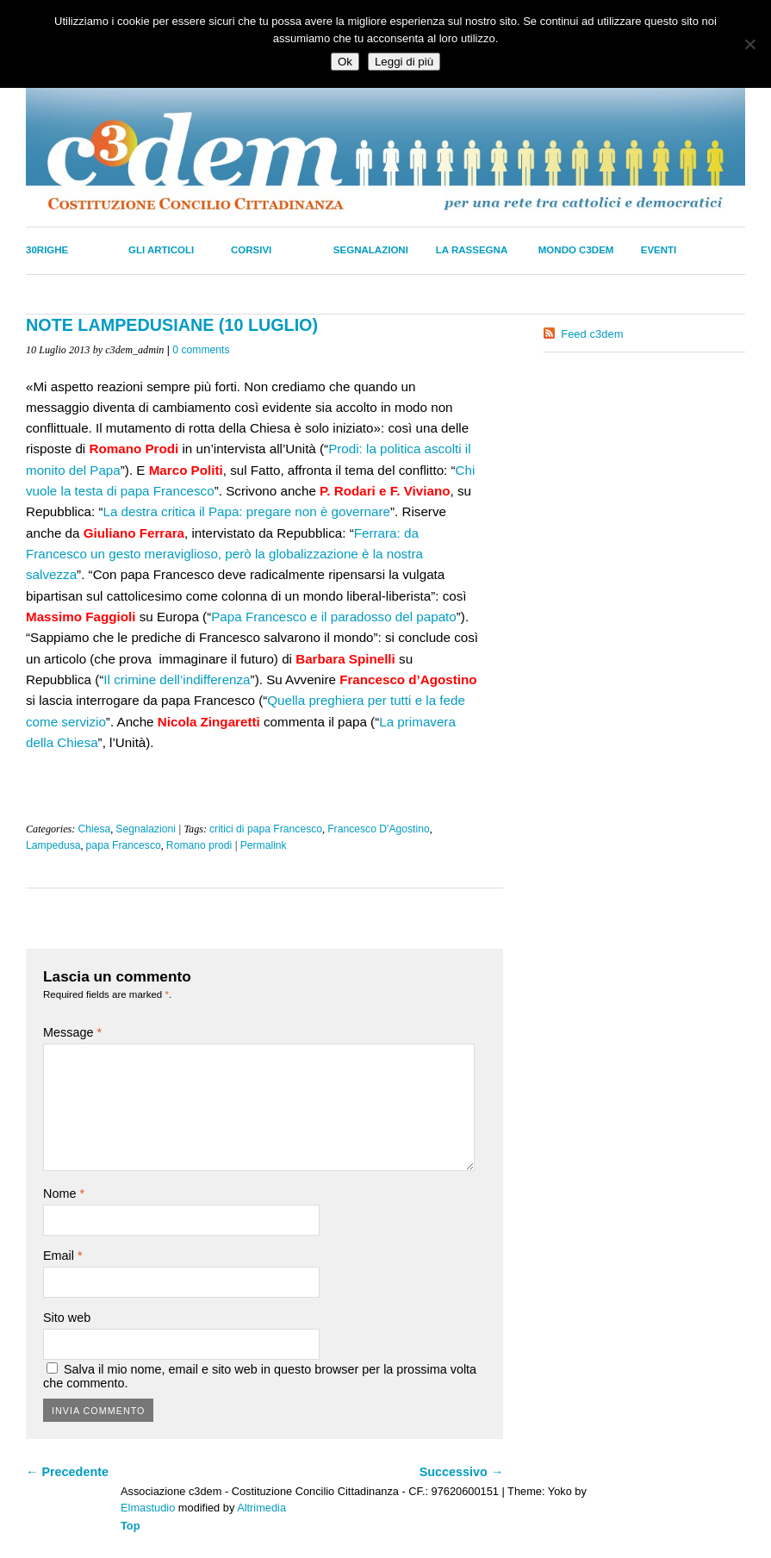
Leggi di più (404, 61)
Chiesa (94, 829)
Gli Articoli (161, 250)
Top (130, 1525)
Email (63, 1255)
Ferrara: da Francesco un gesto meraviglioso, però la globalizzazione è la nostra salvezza (224, 554)
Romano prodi (199, 845)
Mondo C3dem (576, 250)
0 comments (200, 350)
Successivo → (462, 1472)
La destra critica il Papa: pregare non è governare (246, 511)
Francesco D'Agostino (378, 829)
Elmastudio (148, 1507)
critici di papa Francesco (265, 829)
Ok (345, 61)
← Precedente (67, 1472)
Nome (63, 1193)
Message (72, 1032)
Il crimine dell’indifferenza (176, 679)
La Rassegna (471, 250)
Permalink (263, 845)
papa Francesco (123, 845)
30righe (47, 250)
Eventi (659, 250)
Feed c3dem (592, 333)
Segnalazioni (370, 250)
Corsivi (251, 250)
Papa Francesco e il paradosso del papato (334, 616)
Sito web (66, 1317)
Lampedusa (53, 845)
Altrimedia (261, 1507)
